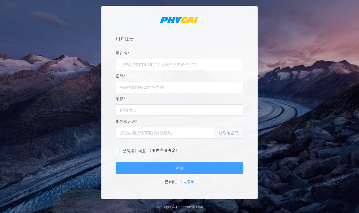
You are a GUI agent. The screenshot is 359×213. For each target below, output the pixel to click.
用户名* (122, 53)
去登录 (188, 182)
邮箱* (120, 98)
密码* (120, 76)
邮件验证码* (126, 121)
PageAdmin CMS (190, 207)
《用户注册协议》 (163, 150)
